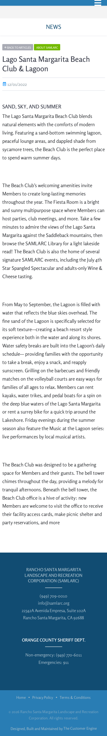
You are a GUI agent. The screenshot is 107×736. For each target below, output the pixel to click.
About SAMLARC (47, 47)
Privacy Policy (42, 697)
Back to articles (18, 47)
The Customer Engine (80, 728)
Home (21, 697)
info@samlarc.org (53, 603)
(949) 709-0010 (53, 596)
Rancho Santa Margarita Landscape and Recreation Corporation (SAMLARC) (53, 575)
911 (66, 662)
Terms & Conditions (75, 697)
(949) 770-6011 (69, 655)
